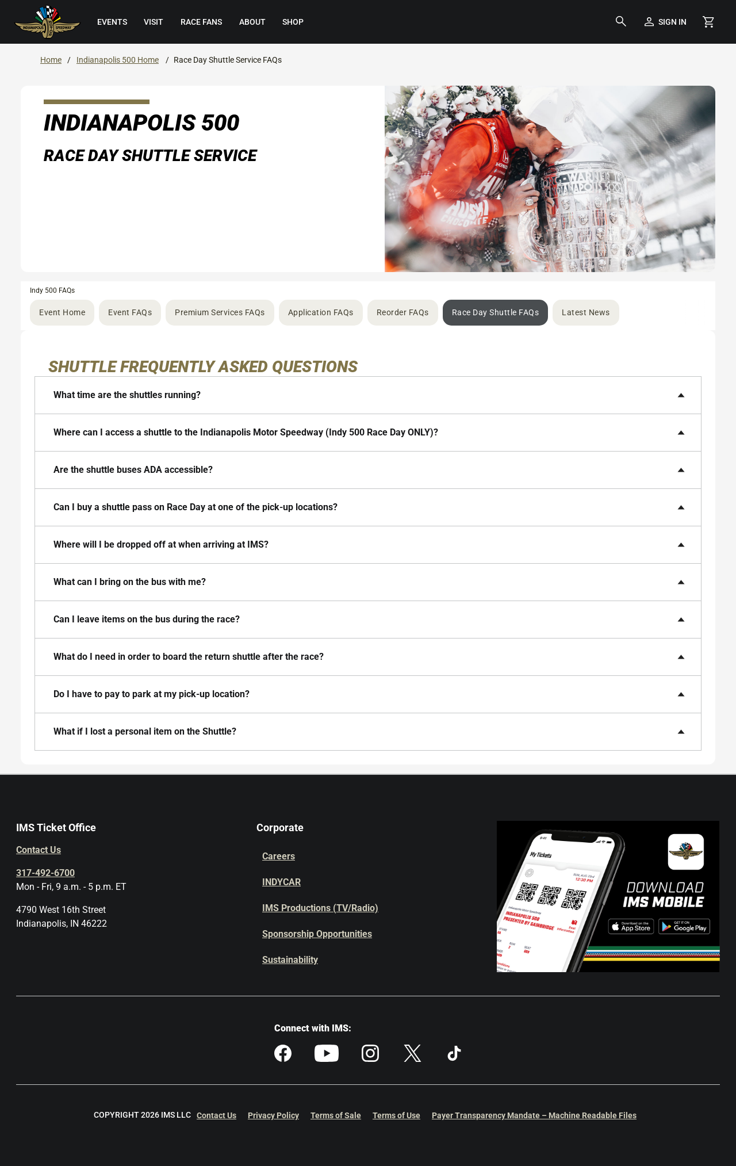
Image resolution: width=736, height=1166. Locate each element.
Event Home (62, 312)
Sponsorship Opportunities (317, 933)
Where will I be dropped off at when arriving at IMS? (161, 544)
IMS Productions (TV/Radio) (320, 908)
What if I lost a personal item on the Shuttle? (144, 731)
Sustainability (290, 959)
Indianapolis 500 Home (117, 59)
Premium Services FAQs (220, 312)
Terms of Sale (335, 1115)
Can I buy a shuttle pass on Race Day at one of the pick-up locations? (195, 507)
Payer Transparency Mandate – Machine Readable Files (534, 1115)
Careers (278, 856)
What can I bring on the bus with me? (129, 581)
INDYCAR (281, 882)
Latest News (586, 312)
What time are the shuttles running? (127, 394)
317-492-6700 (45, 872)
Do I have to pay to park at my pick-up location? (151, 694)
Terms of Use (396, 1115)
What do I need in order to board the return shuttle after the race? (188, 656)
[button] (621, 22)
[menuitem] (112, 22)
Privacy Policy (273, 1115)
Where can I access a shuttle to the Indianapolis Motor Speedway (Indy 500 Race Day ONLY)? (245, 432)
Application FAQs (321, 312)
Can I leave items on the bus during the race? (146, 619)
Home (51, 59)
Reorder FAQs (403, 312)
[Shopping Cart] (708, 22)
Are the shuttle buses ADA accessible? (133, 469)
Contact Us (38, 849)
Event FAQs (130, 312)
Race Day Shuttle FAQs (495, 312)
